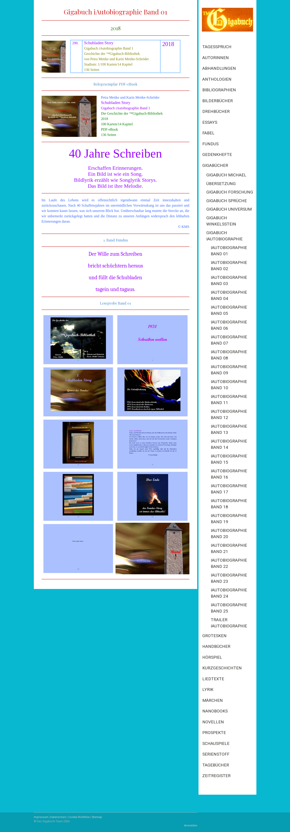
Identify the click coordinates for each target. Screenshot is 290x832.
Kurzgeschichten (222, 667)
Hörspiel (212, 657)
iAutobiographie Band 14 (229, 444)
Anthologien (216, 79)
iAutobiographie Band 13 (229, 429)
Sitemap (97, 817)
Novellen (213, 721)
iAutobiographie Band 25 (229, 608)
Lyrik (207, 689)
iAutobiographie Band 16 (229, 474)
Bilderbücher (217, 100)
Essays (209, 122)
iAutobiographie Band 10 (229, 385)
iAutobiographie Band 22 (229, 563)
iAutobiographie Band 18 (229, 504)
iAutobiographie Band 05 (229, 310)
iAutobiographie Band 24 (229, 593)
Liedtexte (213, 678)
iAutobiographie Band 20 (229, 533)
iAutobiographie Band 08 (229, 355)
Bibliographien (219, 89)
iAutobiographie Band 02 (229, 265)
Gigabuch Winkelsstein (221, 221)
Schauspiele (215, 743)
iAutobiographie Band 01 (229, 251)
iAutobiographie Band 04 (229, 295)
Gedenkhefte (217, 154)
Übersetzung (221, 183)
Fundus (210, 143)
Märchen (212, 700)
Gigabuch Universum (229, 209)
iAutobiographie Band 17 (229, 489)
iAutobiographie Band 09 (229, 370)
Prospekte (214, 732)
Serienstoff (215, 754)
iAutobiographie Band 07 (229, 340)
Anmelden (190, 825)
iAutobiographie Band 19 (229, 519)
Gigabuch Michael (226, 175)
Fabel (208, 133)
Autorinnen (215, 57)
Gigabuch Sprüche (226, 200)
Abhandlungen (219, 68)
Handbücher (216, 646)
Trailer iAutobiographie (229, 623)
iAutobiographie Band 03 (229, 280)
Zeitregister (216, 775)
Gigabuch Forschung (229, 192)
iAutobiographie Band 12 (229, 414)
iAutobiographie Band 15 (229, 459)
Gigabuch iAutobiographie (224, 236)
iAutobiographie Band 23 (229, 578)
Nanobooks (215, 711)
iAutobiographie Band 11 (229, 399)
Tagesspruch (216, 46)
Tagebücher (215, 765)
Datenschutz (58, 817)
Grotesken (214, 635)
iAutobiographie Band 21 (229, 548)
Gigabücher (215, 165)
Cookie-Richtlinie (79, 817)
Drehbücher (216, 111)
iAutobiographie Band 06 (229, 325)
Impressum (41, 817)
